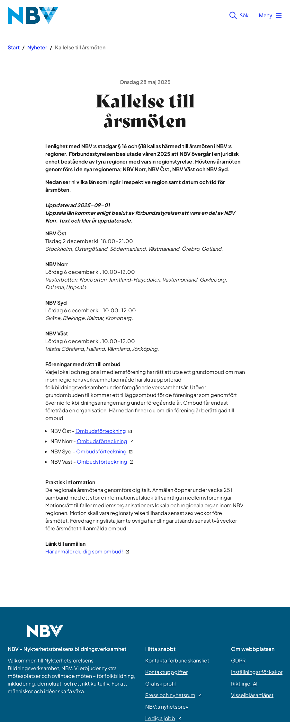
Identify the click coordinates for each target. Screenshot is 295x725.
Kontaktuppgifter (166, 672)
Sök (238, 15)
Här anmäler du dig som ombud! (87, 551)
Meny (270, 15)
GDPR (238, 660)
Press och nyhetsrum (173, 695)
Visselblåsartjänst (252, 695)
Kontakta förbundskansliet (177, 660)
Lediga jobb (163, 718)
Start (14, 47)
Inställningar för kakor (256, 672)
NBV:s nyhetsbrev (166, 706)
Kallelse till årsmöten (80, 47)
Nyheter (37, 47)
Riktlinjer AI (244, 683)
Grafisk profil (160, 683)
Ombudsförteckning (104, 430)
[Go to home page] (45, 635)
